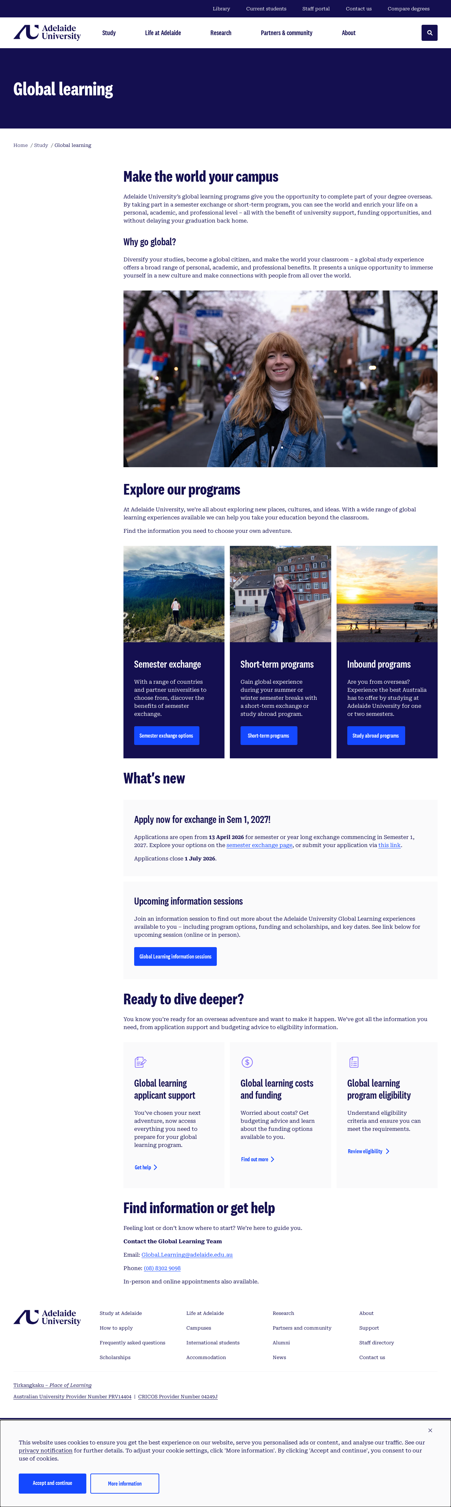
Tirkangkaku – (52, 1385)
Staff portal (316, 8)
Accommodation (206, 1357)
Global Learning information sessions (175, 958)
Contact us (359, 8)
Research (283, 1313)
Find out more (254, 1159)
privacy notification (46, 1450)
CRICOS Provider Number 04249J (178, 1396)
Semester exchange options (167, 735)
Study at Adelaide (121, 1313)
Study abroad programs (376, 735)
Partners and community (302, 1328)
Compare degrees (413, 8)
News (279, 1357)
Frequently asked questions (132, 1342)
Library (221, 8)
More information (125, 1483)
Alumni (281, 1342)
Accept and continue (52, 1483)
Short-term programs (269, 735)
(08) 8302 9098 (162, 1268)
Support (369, 1328)
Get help (143, 1167)
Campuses (198, 1328)
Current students (266, 8)
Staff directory (376, 1342)
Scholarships (115, 1357)
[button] (430, 1431)
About (366, 1313)
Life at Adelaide (205, 1313)
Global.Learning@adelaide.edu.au (187, 1255)
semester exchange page (259, 845)
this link (389, 845)
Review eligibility (365, 1151)
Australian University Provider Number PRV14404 (72, 1396)
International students (213, 1342)
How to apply (116, 1328)
